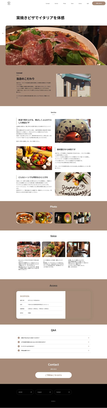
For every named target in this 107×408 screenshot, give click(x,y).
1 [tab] (2, 33)
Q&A (89, 3)
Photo (73, 3)
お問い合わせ (99, 3)
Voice (78, 3)
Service (67, 3)
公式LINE (20, 392)
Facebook (59, 392)
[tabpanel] (56, 45)
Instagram (40, 392)
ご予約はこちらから (53, 375)
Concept (60, 3)
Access (84, 3)
